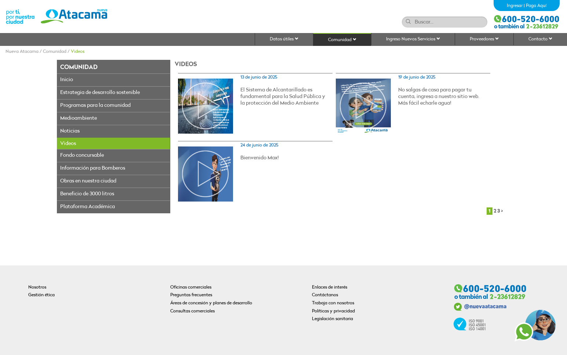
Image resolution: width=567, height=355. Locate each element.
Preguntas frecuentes (191, 295)
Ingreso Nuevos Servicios (413, 39)
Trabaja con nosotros (333, 303)
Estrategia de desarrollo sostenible (100, 92)
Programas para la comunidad (95, 105)
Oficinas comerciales (190, 287)
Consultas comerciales (192, 311)
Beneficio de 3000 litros (87, 194)
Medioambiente (78, 118)
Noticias (70, 131)
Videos (77, 52)
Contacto (540, 39)
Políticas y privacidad (333, 311)
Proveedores (484, 39)
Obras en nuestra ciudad (88, 181)
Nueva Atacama (22, 52)
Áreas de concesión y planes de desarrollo (211, 303)
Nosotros (37, 287)
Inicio (66, 80)
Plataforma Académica (87, 207)
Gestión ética (41, 295)
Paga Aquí (536, 6)
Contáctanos (325, 295)
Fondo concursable (82, 155)
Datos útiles (284, 39)
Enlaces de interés (329, 287)
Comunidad (342, 39)
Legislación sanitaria (332, 319)
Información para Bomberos (92, 168)
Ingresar (515, 6)
